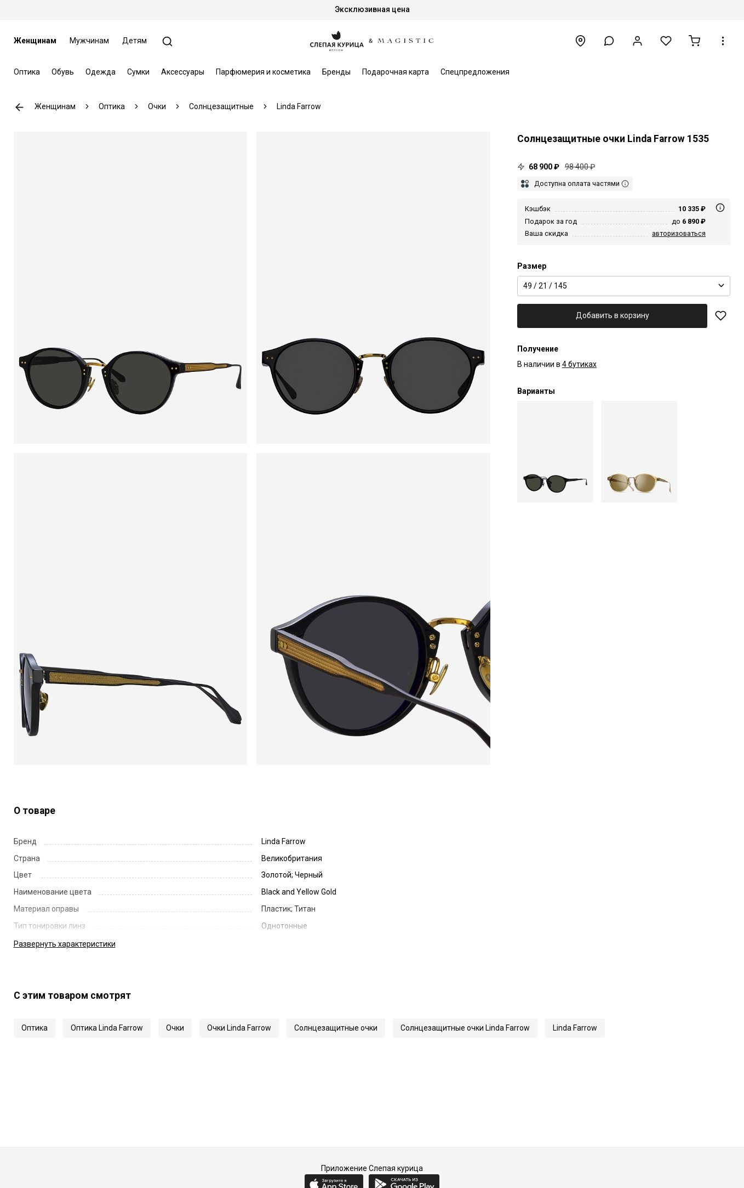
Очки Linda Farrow (239, 1027)
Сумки (138, 71)
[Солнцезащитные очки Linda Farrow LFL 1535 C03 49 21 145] (555, 451)
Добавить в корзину (612, 315)
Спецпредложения (475, 71)
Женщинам (35, 40)
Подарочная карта (395, 71)
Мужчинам (89, 40)
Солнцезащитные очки (335, 1027)
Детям (134, 40)
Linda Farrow (575, 1027)
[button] (609, 40)
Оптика (27, 71)
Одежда (100, 71)
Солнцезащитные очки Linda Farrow (465, 1027)
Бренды (336, 71)
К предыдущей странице (19, 107)
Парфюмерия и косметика (263, 71)
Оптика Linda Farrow (107, 1027)
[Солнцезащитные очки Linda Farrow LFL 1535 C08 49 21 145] (639, 451)
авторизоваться (679, 233)
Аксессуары (182, 71)
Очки (175, 1027)
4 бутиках (579, 364)
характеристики (65, 944)
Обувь (62, 71)
